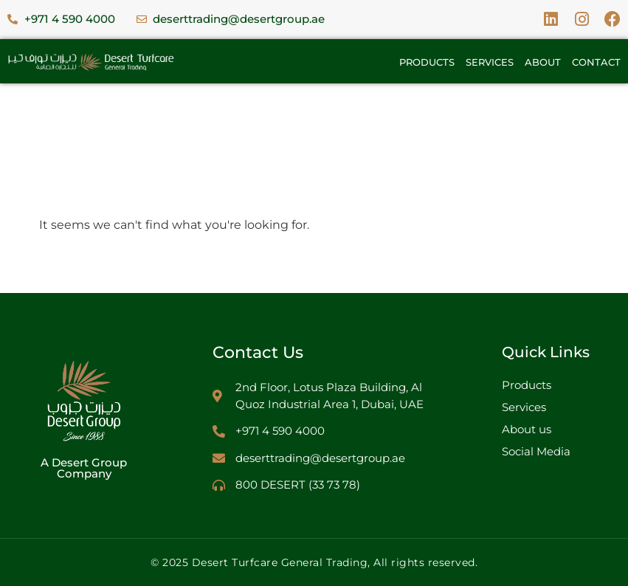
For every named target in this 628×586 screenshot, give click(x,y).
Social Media (536, 451)
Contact (596, 62)
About (543, 62)
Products (427, 62)
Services (490, 62)
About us (526, 429)
